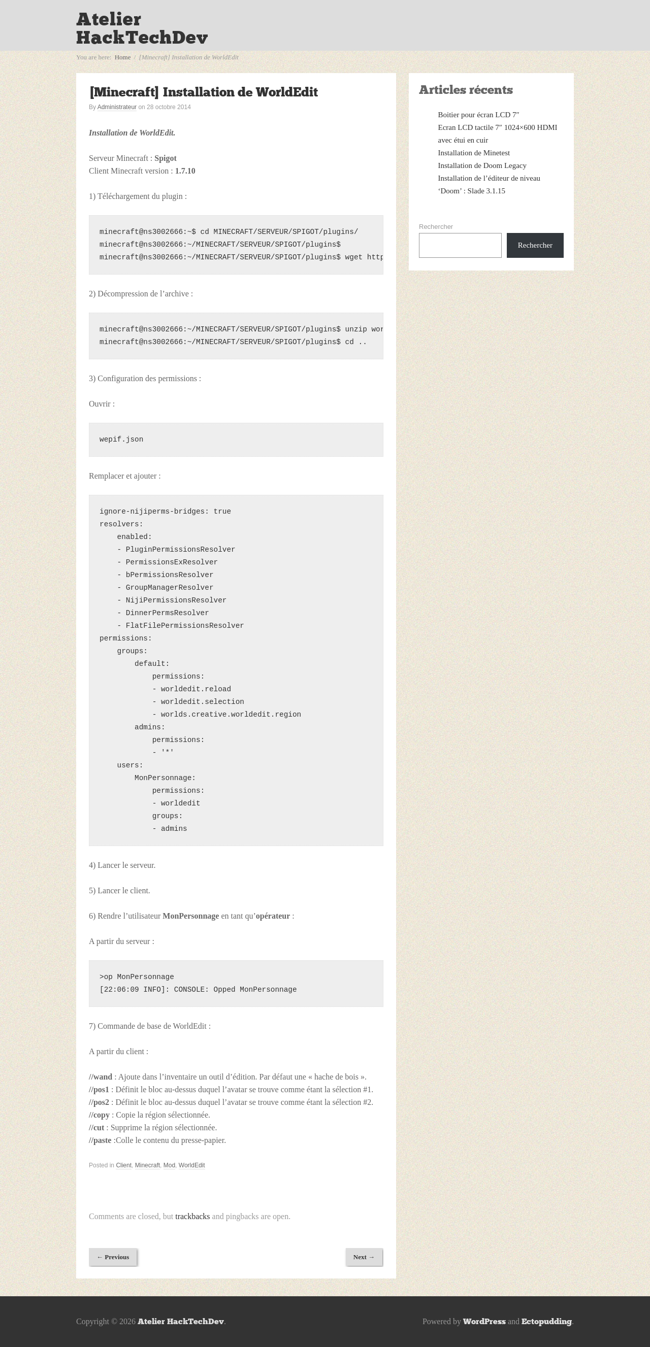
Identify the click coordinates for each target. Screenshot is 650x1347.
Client (124, 1165)
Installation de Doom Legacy (482, 165)
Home (123, 57)
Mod (169, 1165)
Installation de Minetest (474, 153)
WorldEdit (192, 1165)
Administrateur (117, 107)
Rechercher (436, 226)
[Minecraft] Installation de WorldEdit (203, 92)
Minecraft (147, 1165)
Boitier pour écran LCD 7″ (478, 115)
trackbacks (192, 1216)
